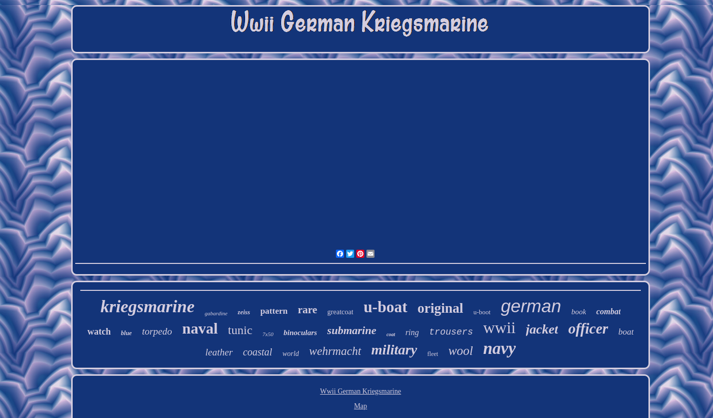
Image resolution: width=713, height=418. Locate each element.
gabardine (216, 313)
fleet (432, 353)
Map (360, 406)
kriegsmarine (148, 306)
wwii (499, 327)
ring (412, 332)
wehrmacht (335, 351)
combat (608, 311)
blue (126, 333)
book (578, 312)
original (440, 308)
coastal (257, 351)
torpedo (157, 331)
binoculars (300, 333)
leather (219, 352)
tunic (240, 330)
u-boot (482, 312)
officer (588, 328)
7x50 (268, 334)
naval (200, 328)
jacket (542, 329)
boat (626, 332)
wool (460, 350)
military (394, 349)
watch (99, 331)
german (531, 306)
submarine (352, 330)
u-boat (385, 307)
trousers (451, 332)
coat (390, 334)
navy (499, 348)
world (291, 353)
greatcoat (340, 312)
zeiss (244, 312)
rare (307, 310)
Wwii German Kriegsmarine (360, 391)
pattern (274, 311)
